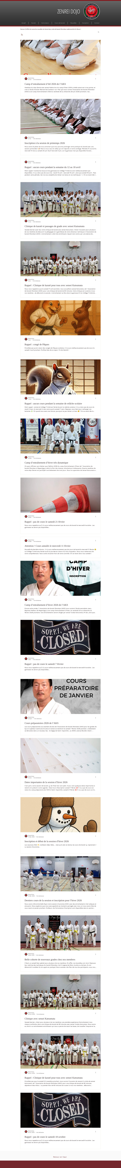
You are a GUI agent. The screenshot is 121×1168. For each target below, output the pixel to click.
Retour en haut (60, 1157)
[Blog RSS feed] (21, 34)
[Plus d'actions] (96, 79)
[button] (98, 32)
